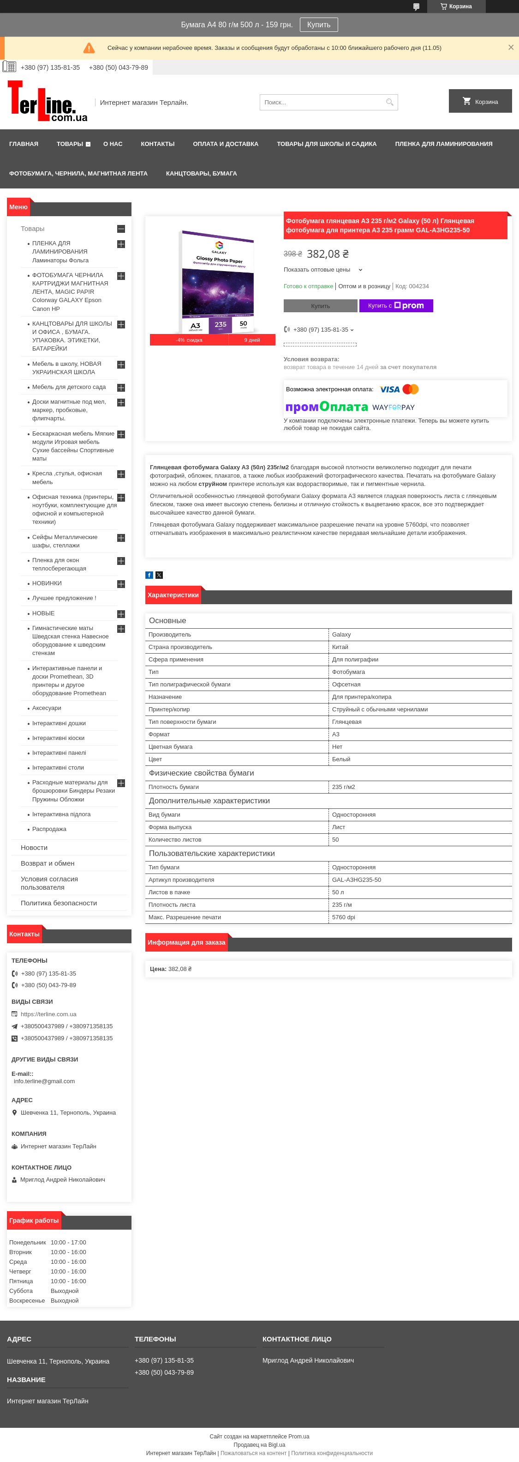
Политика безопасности (59, 903)
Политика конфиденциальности (332, 1453)
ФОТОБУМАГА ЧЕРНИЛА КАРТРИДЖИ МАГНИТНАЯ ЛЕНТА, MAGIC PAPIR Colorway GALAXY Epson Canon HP (70, 292)
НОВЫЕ (43, 613)
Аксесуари (46, 707)
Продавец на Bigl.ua (260, 1445)
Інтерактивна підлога (61, 814)
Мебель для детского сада (69, 386)
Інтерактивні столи (58, 767)
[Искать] (390, 102)
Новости (34, 847)
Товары (70, 143)
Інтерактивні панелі (59, 752)
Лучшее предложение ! (64, 598)
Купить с (396, 306)
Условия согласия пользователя (49, 883)
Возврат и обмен (48, 863)
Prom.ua (298, 1436)
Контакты (158, 143)
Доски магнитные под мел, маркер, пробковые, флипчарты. (69, 410)
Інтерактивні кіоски (58, 737)
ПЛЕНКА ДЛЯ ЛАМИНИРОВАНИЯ (444, 143)
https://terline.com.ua (49, 1014)
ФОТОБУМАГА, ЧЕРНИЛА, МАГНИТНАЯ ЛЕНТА (78, 173)
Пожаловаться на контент (253, 1453)
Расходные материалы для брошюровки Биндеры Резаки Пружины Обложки (73, 790)
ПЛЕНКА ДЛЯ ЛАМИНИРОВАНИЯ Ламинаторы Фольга (60, 251)
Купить (319, 25)
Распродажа (49, 828)
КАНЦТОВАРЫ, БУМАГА (201, 173)
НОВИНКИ (47, 583)
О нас (113, 143)
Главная (23, 143)
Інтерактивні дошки (59, 723)
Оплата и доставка (225, 143)
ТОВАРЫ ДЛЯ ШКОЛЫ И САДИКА (326, 143)
